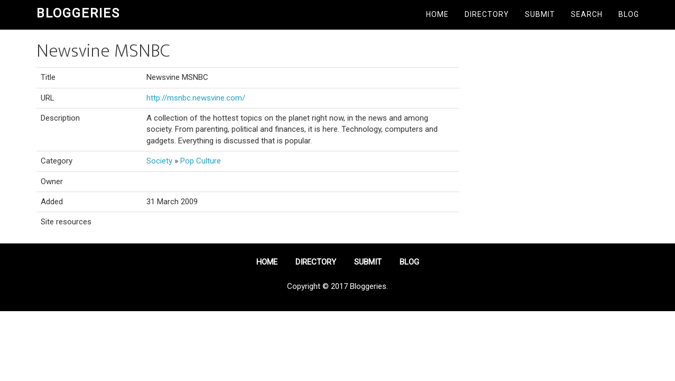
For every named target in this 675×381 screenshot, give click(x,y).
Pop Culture (200, 161)
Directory (487, 14)
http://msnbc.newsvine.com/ (195, 98)
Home (437, 14)
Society (159, 161)
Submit (540, 14)
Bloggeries (78, 13)
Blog (628, 14)
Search (587, 14)
